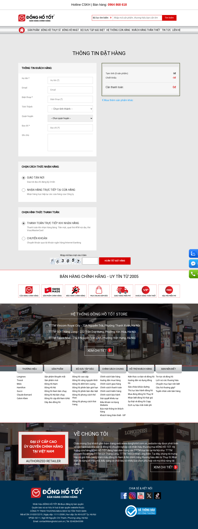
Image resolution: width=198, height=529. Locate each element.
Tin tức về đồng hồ (164, 376)
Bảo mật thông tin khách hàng (112, 410)
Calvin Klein (22, 398)
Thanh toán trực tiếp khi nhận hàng (53, 223)
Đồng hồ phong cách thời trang (84, 403)
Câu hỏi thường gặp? (165, 387)
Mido (19, 384)
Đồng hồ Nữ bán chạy (55, 395)
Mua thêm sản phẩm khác (117, 100)
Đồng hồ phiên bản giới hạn (85, 387)
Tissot (20, 380)
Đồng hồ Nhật (70, 30)
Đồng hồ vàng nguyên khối (85, 380)
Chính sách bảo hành (110, 395)
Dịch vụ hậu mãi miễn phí (140, 405)
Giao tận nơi (35, 177)
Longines (21, 376)
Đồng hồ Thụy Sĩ (51, 30)
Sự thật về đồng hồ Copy (139, 401)
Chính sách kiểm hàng (110, 391)
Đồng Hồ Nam (51, 384)
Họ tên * (25, 78)
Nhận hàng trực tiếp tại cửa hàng (51, 189)
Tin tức (166, 30)
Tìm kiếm (169, 17)
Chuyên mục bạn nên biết (168, 384)
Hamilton (21, 387)
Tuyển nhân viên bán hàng (168, 391)
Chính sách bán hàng (110, 376)
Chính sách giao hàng (110, 384)
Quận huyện (27, 116)
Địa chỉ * (26, 126)
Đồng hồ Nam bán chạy (56, 391)
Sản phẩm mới (51, 380)
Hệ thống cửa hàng (118, 30)
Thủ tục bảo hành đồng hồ (140, 390)
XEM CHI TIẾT (96, 350)
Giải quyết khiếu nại (109, 398)
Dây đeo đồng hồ (53, 402)
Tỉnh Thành (27, 107)
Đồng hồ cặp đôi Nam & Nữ (57, 398)
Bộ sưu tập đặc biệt (93, 30)
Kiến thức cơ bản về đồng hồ (141, 376)
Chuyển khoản (37, 238)
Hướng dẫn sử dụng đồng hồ (140, 381)
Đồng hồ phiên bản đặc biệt (85, 391)
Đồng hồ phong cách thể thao (83, 396)
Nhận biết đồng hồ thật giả (140, 398)
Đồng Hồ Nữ (50, 387)
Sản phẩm (33, 30)
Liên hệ (176, 30)
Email (24, 88)
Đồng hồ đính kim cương (83, 384)
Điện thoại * (27, 97)
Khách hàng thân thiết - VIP (113, 415)
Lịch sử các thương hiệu (167, 380)
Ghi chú (25, 135)
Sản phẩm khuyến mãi (55, 376)
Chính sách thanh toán (111, 387)
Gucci (19, 391)
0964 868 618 (117, 4)
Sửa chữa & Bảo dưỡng (138, 387)
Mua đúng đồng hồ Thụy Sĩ (140, 394)
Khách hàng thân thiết (146, 30)
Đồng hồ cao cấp (80, 376)
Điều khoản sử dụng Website (109, 403)
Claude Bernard (24, 395)
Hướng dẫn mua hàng (110, 380)
